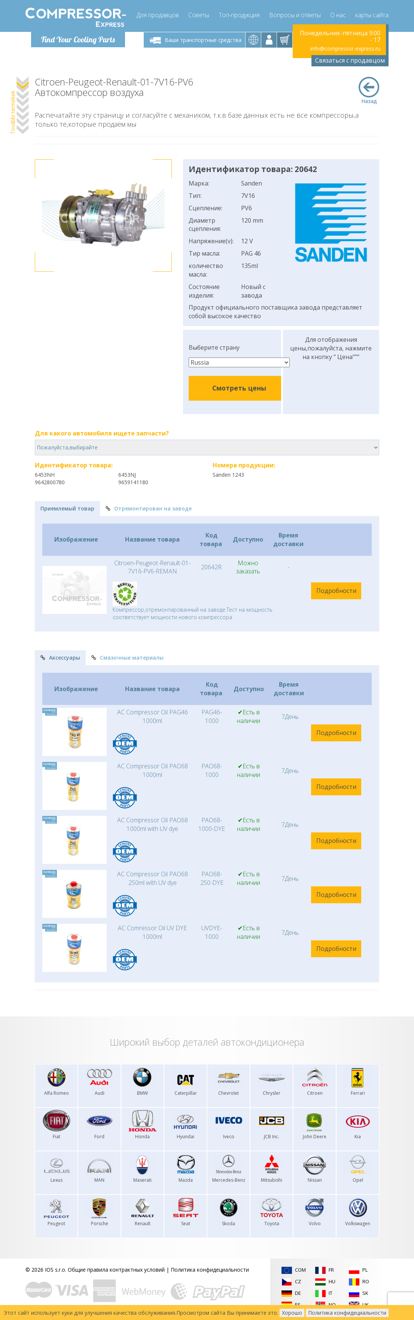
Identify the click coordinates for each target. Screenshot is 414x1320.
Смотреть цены (239, 387)
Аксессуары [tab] (60, 657)
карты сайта (372, 15)
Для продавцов (158, 15)
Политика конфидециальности (210, 1269)
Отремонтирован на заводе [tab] (149, 508)
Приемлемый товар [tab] (67, 508)
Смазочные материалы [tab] (127, 657)
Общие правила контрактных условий (116, 1269)
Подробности (336, 591)
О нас (338, 15)
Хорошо (292, 1312)
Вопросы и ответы (295, 15)
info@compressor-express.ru (345, 48)
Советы (198, 15)
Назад (369, 91)
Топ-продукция (239, 15)
